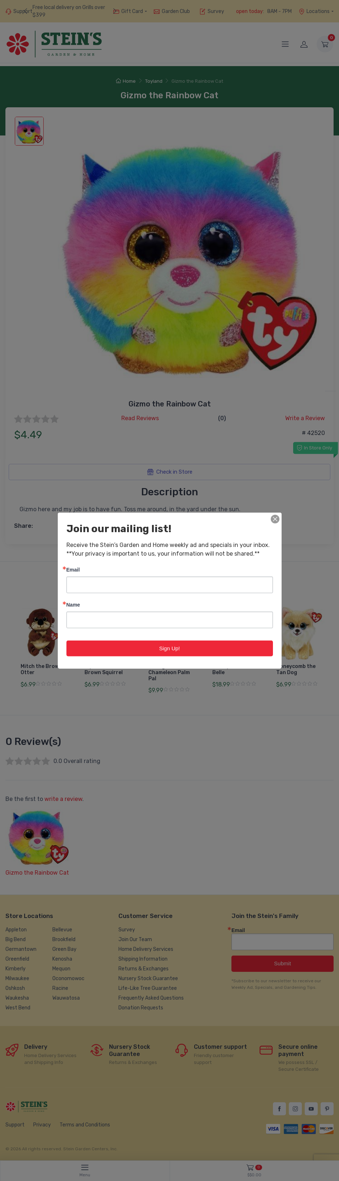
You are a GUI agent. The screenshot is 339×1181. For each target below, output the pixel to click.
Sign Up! (169, 648)
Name (73, 604)
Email (73, 569)
